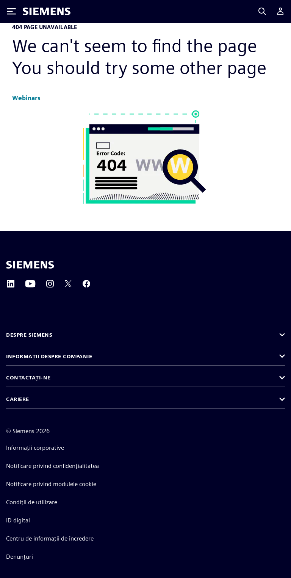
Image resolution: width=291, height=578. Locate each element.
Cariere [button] (17, 399)
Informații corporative (35, 447)
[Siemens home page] (30, 265)
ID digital (18, 520)
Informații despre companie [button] (49, 356)
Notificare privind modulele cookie (51, 484)
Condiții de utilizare (31, 502)
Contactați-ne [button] (28, 377)
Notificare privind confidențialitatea (52, 465)
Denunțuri (19, 556)
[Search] (262, 11)
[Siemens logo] (46, 11)
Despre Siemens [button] (29, 335)
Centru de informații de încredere (50, 538)
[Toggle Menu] (11, 11)
